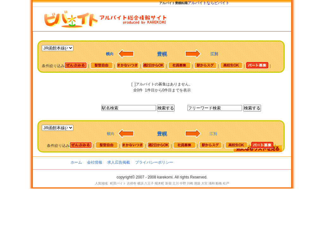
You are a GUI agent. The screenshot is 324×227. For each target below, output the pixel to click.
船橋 (218, 183)
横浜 (140, 183)
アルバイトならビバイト (208, 3)
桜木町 (159, 183)
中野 (183, 183)
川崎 (190, 183)
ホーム (76, 162)
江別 (213, 133)
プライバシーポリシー (154, 162)
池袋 (197, 183)
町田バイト (118, 183)
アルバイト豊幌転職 (173, 3)
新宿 (168, 183)
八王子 (149, 183)
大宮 (204, 183)
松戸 (226, 183)
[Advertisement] (149, 79)
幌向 (111, 133)
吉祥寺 (131, 183)
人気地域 (101, 183)
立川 (175, 183)
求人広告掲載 (118, 162)
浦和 (212, 183)
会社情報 (94, 162)
